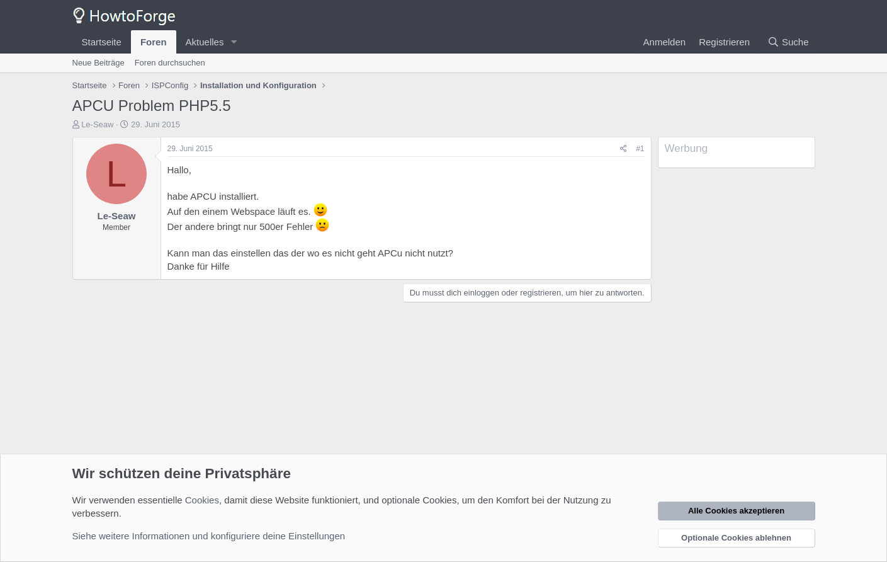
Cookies (202, 500)
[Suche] (788, 42)
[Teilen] (623, 149)
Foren (153, 42)
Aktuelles (205, 42)
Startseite (101, 42)
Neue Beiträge (98, 62)
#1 (640, 148)
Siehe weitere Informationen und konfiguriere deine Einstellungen (209, 535)
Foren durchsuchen (170, 62)
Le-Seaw (97, 124)
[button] (233, 42)
